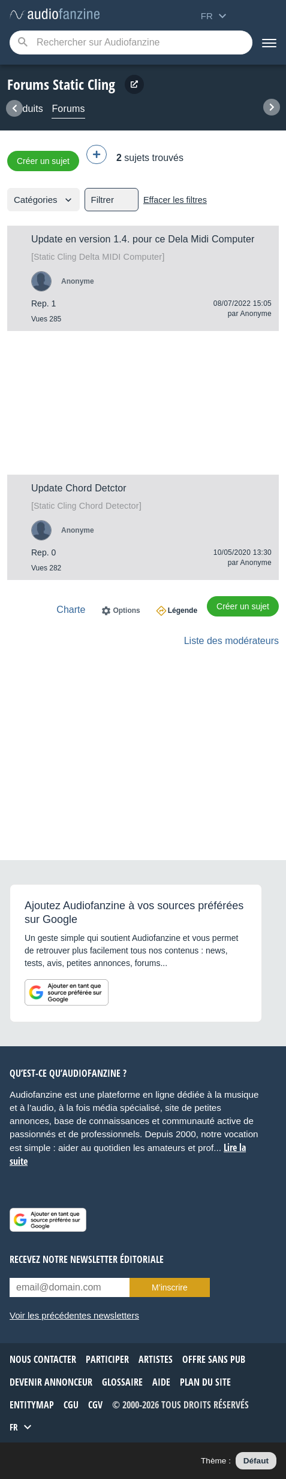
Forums (68, 109)
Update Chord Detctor (79, 488)
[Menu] (269, 42)
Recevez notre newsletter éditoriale (87, 1259)
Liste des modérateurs (231, 641)
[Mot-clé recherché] (131, 42)
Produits (25, 109)
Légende (182, 610)
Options (126, 610)
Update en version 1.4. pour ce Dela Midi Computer (142, 239)
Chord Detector (86, 506)
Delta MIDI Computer (98, 257)
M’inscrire (170, 1287)
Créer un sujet (43, 161)
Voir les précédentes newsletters (74, 1315)
